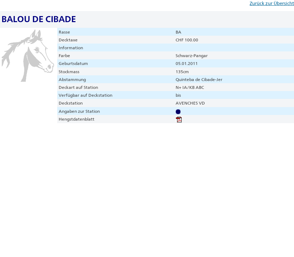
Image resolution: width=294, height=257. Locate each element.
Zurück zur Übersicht (272, 3)
